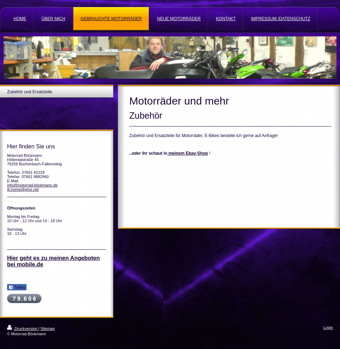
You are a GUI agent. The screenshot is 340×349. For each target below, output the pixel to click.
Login (328, 327)
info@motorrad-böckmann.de (32, 185)
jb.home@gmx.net (23, 189)
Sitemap (47, 328)
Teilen (16, 287)
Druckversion (22, 328)
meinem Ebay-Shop (187, 153)
